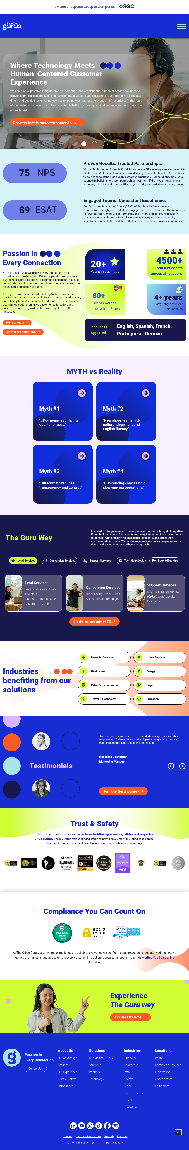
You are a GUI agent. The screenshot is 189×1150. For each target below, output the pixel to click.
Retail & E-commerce (104, 685)
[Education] (138, 699)
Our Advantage (67, 1058)
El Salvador (162, 1072)
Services (63, 1065)
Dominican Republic (168, 1065)
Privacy (68, 1136)
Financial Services (102, 657)
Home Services (156, 657)
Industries (132, 1050)
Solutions (97, 1050)
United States (163, 1079)
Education (153, 699)
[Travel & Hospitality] (83, 699)
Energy (151, 671)
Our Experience (67, 1072)
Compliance (65, 1086)
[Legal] (138, 685)
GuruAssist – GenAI (101, 1058)
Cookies (122, 1136)
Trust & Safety (67, 1079)
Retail (127, 1072)
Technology (96, 1079)
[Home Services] (138, 657)
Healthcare (98, 671)
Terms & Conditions (88, 1136)
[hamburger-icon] (181, 26)
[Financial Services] (83, 657)
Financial (130, 1058)
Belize (159, 1058)
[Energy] (138, 671)
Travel (128, 1100)
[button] (83, 143)
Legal (150, 685)
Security (109, 1136)
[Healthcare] (83, 671)
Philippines (162, 1086)
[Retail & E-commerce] (83, 685)
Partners (94, 1072)
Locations (163, 1050)
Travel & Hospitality (103, 699)
